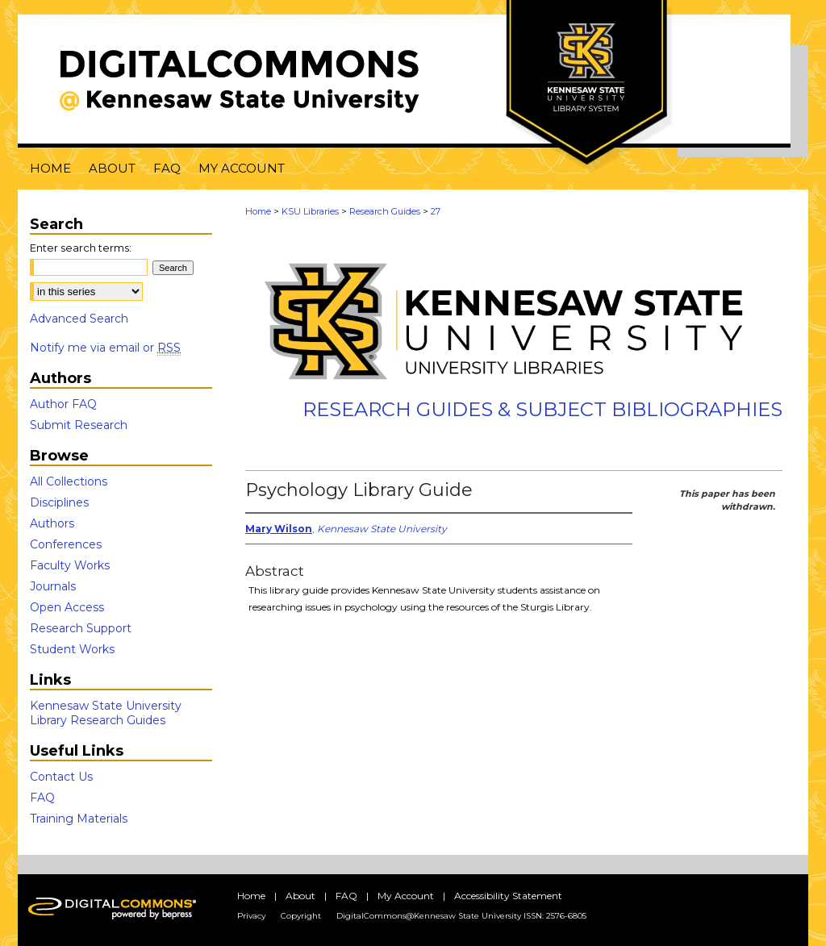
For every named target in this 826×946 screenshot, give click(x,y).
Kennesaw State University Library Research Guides (105, 712)
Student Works (72, 649)
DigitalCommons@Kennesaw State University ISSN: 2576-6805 (461, 916)
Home (258, 211)
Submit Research (78, 425)
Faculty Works (70, 565)
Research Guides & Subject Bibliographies (542, 409)
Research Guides (384, 211)
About (300, 896)
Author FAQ (63, 404)
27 (435, 211)
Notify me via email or (105, 347)
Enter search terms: (80, 247)
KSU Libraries (310, 211)
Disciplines (59, 502)
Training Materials (78, 818)
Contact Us (61, 776)
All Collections (68, 481)
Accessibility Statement (508, 896)
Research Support (80, 628)
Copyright (301, 916)
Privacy (251, 916)
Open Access (67, 607)
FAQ (42, 797)
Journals (53, 586)
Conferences (66, 544)
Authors (52, 523)
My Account (406, 896)
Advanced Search (79, 318)
